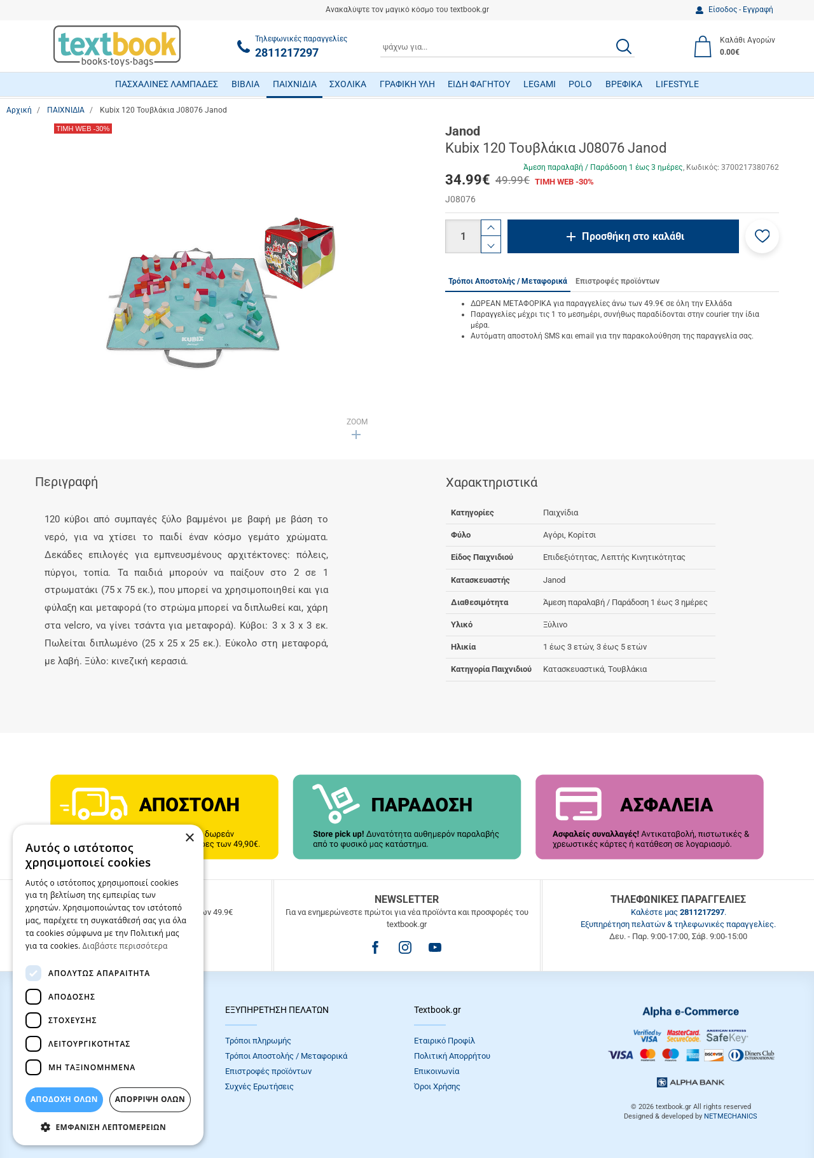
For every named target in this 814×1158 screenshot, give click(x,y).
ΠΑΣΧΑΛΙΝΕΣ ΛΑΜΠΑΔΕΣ (166, 84)
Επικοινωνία (436, 1071)
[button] (762, 236)
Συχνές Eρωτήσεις (259, 1086)
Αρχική (19, 110)
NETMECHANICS (730, 1116)
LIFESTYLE (677, 84)
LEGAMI (539, 84)
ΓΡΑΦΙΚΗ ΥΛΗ (407, 84)
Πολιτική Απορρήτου (452, 1056)
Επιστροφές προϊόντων (268, 1071)
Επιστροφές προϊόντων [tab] (617, 281)
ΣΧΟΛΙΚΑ (347, 84)
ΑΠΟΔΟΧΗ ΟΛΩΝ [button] (64, 1099)
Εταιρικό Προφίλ (444, 1040)
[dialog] (108, 985)
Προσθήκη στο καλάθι (633, 236)
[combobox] (507, 46)
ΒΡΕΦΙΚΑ (623, 84)
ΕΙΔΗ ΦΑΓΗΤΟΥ (479, 84)
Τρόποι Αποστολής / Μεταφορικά (286, 1056)
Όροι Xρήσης (437, 1086)
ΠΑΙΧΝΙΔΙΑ (295, 84)
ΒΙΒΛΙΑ (245, 84)
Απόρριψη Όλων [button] (150, 1099)
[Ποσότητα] (463, 236)
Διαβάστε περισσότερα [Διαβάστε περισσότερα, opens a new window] (125, 945)
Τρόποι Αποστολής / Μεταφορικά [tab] (507, 281)
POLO (580, 84)
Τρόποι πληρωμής (258, 1040)
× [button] (189, 838)
